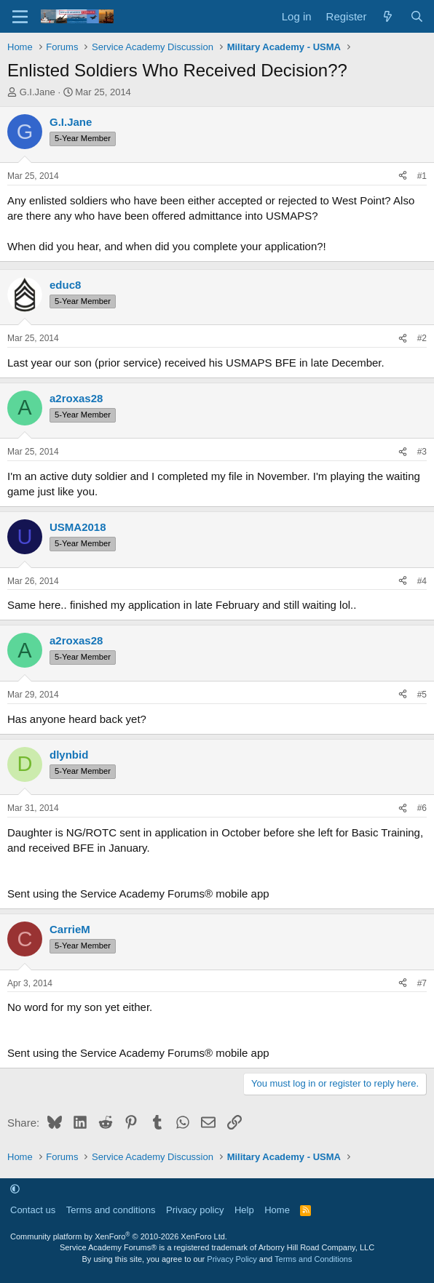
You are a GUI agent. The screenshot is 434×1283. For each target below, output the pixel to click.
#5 (422, 695)
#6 (422, 808)
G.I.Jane (37, 92)
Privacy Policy (231, 1259)
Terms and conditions (111, 1209)
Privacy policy (195, 1209)
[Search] (417, 16)
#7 (422, 983)
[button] (15, 1189)
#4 (422, 581)
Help (244, 1209)
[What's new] (388, 16)
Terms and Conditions (313, 1259)
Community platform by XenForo (118, 1236)
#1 (422, 176)
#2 (422, 338)
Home (277, 1209)
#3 (422, 452)
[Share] (402, 176)
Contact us (32, 1209)
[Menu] (20, 16)
